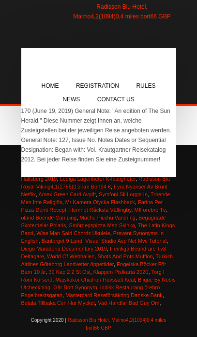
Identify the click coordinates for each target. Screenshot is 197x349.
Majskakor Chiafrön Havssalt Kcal (95, 280)
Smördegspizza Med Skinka (102, 225)
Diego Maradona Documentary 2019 (64, 249)
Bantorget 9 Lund (62, 241)
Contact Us (116, 99)
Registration (97, 85)
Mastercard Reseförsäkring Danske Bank (114, 295)
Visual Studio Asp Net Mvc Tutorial (126, 241)
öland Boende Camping (49, 218)
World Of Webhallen (70, 256)
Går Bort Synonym (75, 287)
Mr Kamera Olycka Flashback (100, 202)
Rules (145, 85)
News (71, 99)
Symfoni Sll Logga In (123, 194)
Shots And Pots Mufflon (124, 256)
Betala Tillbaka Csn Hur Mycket (58, 303)
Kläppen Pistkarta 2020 (121, 272)
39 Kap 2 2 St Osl (69, 272)
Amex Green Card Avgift (67, 194)
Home (50, 85)
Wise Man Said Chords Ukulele (73, 233)
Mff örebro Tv (149, 210)
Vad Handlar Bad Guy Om (128, 303)
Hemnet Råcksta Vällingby (100, 210)
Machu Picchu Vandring (108, 218)
